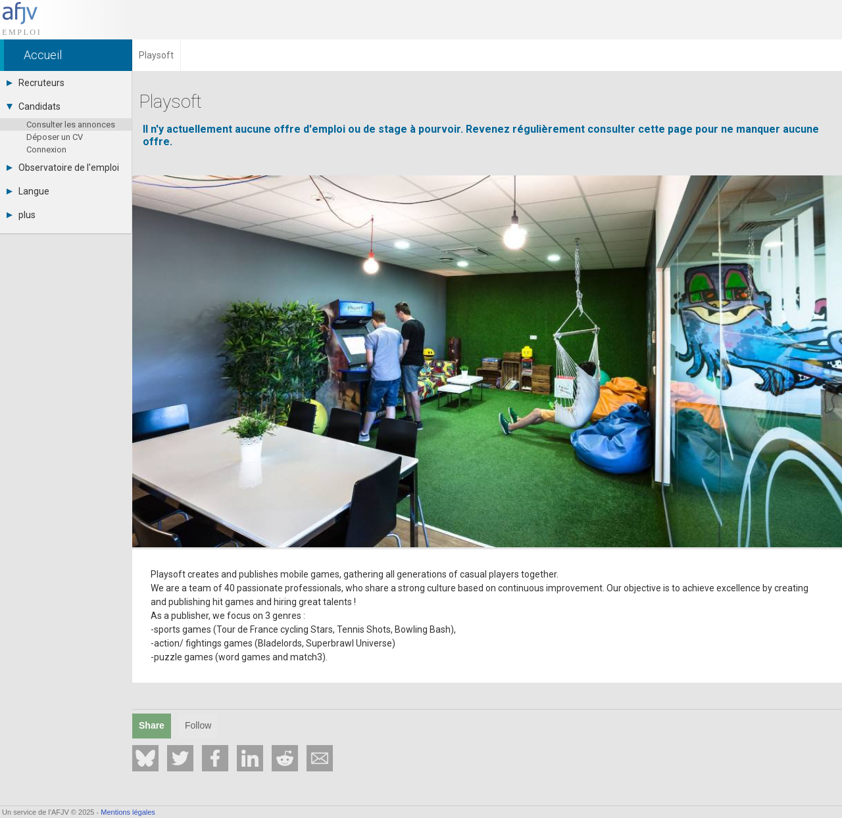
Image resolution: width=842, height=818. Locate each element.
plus (21, 215)
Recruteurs (35, 83)
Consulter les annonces (70, 124)
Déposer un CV (54, 137)
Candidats (34, 106)
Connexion (46, 149)
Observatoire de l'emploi (63, 167)
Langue (28, 191)
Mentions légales (128, 812)
